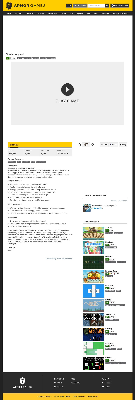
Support (58, 383)
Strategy (18, 13)
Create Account (80, 5)
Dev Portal (59, 379)
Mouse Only (50, 58)
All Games (123, 201)
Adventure (52, 13)
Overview (14, 145)
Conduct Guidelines (44, 397)
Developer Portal (120, 13)
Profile (114, 201)
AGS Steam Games (120, 5)
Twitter (106, 387)
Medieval (35, 58)
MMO (9, 13)
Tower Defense (76, 13)
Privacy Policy (93, 397)
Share (113, 145)
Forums (105, 13)
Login (69, 5)
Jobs (73, 379)
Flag (123, 145)
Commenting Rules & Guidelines (59, 259)
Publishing (59, 387)
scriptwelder (96, 208)
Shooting (30, 13)
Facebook (107, 383)
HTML (28, 58)
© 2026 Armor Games (62, 397)
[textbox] (96, 5)
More (96, 13)
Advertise (75, 383)
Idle (88, 13)
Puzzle (63, 13)
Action (41, 13)
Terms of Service (79, 397)
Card (42, 58)
